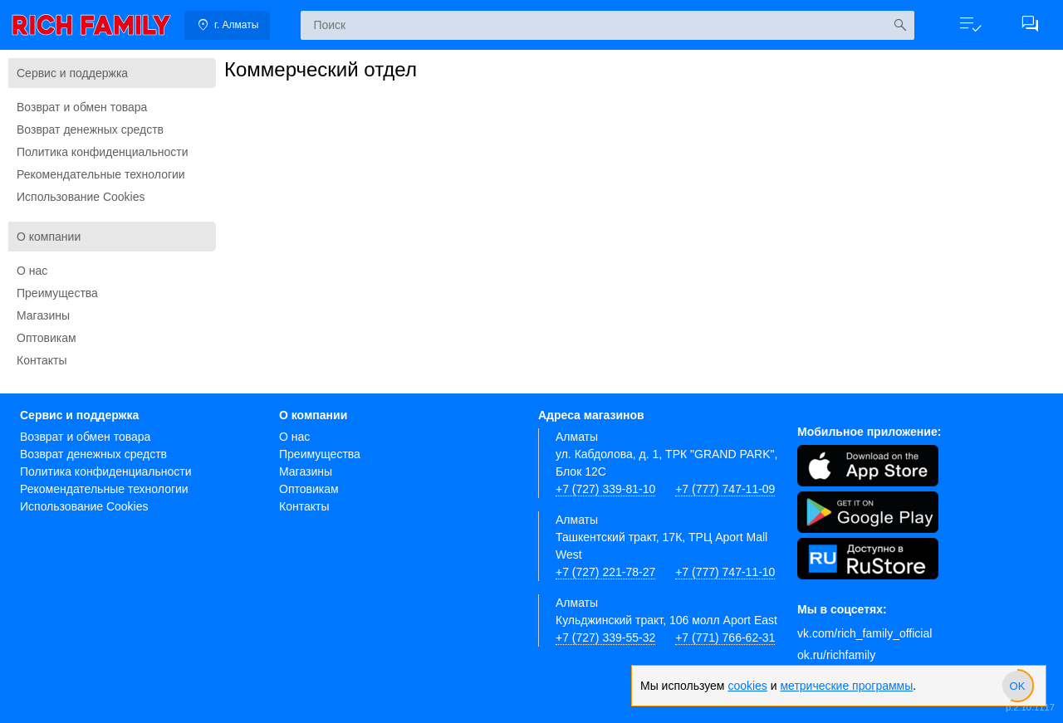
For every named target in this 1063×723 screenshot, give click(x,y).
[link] (91, 25)
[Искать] (899, 25)
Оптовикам (46, 337)
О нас (32, 270)
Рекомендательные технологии (101, 174)
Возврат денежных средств (90, 129)
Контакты (41, 360)
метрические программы (846, 685)
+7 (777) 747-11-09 (725, 489)
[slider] (1017, 685)
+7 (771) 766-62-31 (725, 637)
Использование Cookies (81, 196)
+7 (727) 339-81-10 (605, 489)
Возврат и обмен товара (82, 107)
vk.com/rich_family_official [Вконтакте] (864, 633)
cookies (747, 685)
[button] (970, 25)
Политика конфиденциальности (103, 152)
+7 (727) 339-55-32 (605, 637)
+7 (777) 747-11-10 (725, 572)
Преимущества (57, 293)
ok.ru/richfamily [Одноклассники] (836, 655)
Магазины (43, 315)
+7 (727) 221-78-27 (605, 572)
